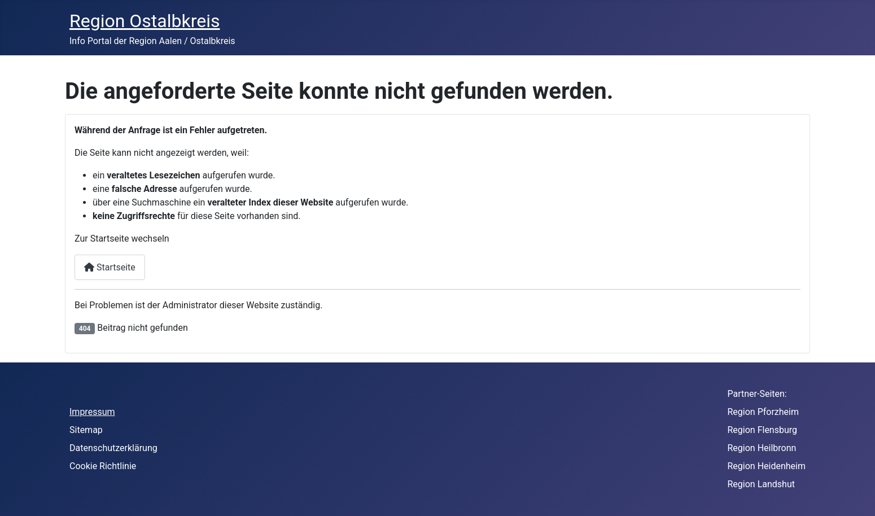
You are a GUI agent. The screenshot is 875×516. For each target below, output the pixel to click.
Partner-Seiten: (757, 393)
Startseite (109, 267)
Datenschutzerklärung (113, 448)
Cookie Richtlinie (102, 466)
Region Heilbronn (762, 448)
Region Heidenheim (767, 466)
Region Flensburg (763, 430)
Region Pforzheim (763, 411)
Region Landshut (761, 484)
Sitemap (86, 430)
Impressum (92, 411)
